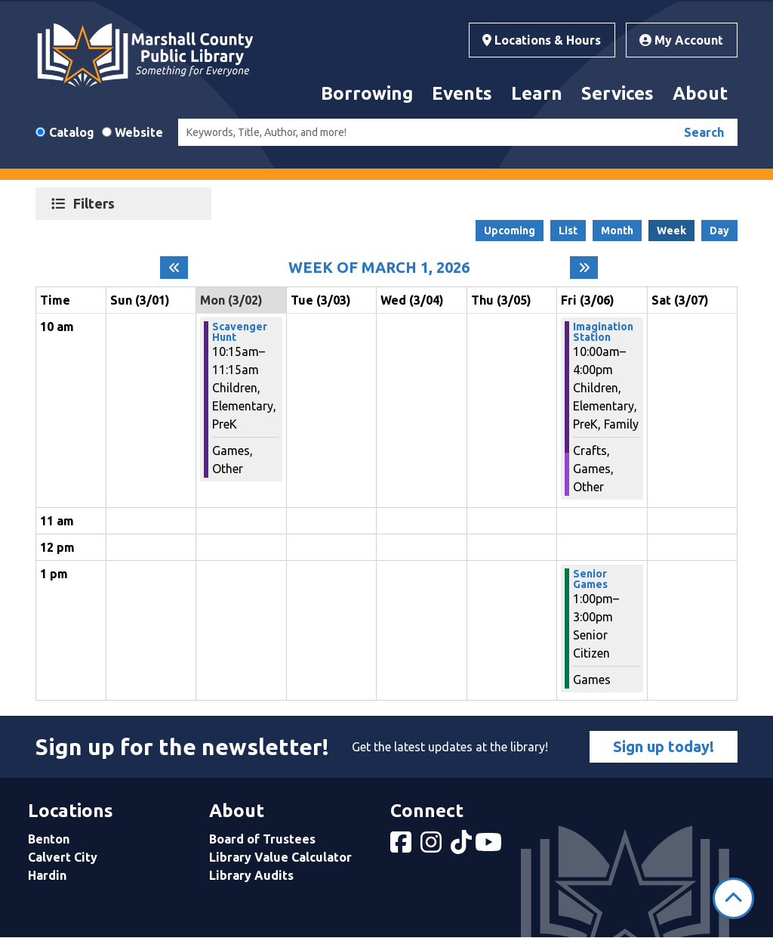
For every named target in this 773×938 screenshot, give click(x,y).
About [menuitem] (700, 93)
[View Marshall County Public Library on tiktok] (463, 846)
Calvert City (62, 857)
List (568, 230)
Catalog (71, 132)
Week (671, 230)
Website (139, 132)
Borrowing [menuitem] (367, 93)
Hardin (47, 875)
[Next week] (584, 267)
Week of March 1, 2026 (379, 267)
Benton (48, 839)
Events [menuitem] (462, 93)
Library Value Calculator (280, 857)
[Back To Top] (733, 898)
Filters (96, 203)
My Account (681, 40)
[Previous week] (174, 267)
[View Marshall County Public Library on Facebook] (402, 846)
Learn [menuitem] (536, 93)
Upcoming (509, 230)
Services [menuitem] (617, 93)
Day (719, 230)
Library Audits (251, 875)
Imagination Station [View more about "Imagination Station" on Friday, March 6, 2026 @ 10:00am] (603, 331)
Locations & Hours (541, 40)
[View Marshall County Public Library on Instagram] (432, 846)
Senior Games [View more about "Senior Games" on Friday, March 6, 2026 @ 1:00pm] (590, 579)
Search (704, 132)
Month (617, 230)
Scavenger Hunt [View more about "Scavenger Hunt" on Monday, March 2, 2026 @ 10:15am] (239, 331)
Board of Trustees (262, 839)
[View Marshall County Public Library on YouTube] (490, 846)
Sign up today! (663, 746)
